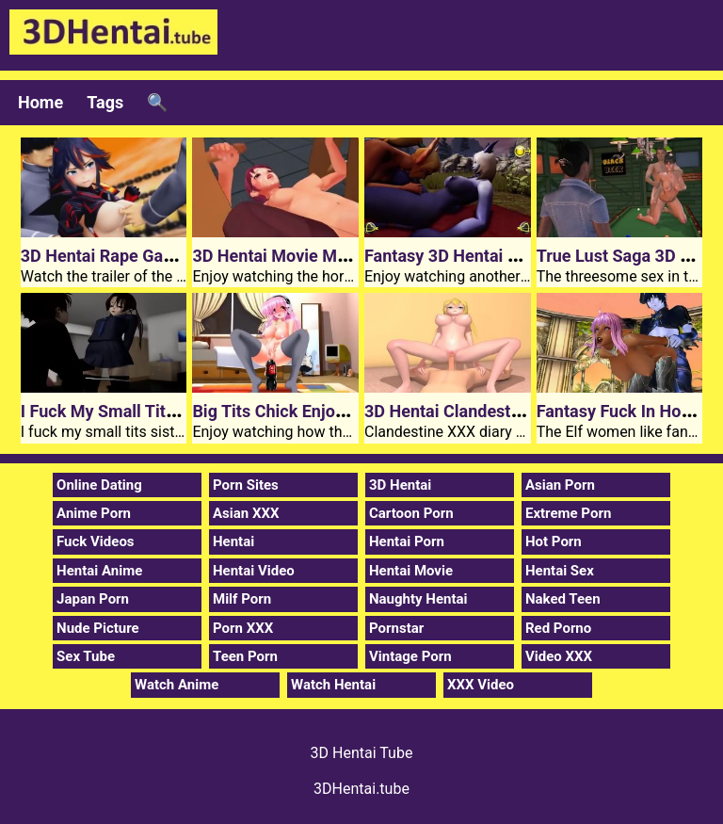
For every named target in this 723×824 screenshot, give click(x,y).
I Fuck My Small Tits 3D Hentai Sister (161, 411)
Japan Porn (92, 598)
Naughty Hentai (418, 598)
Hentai (233, 541)
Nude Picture (97, 628)
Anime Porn (93, 513)
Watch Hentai (333, 684)
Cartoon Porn (411, 513)
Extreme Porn (568, 513)
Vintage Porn (410, 656)
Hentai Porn (406, 541)
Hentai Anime (99, 570)
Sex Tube (85, 656)
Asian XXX (246, 513)
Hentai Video (254, 570)
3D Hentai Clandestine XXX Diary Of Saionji (528, 411)
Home (40, 102)
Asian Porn (560, 485)
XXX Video (480, 684)
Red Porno (558, 628)
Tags (105, 102)
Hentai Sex (559, 570)
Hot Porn (553, 541)
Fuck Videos (95, 541)
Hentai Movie (411, 570)
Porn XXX (243, 628)
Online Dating (99, 485)
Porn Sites (246, 485)
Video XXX (558, 656)
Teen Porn (245, 656)
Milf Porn (242, 598)
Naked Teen (563, 598)
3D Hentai (400, 485)
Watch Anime (176, 684)
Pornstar (396, 628)
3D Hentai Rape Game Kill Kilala (141, 256)
